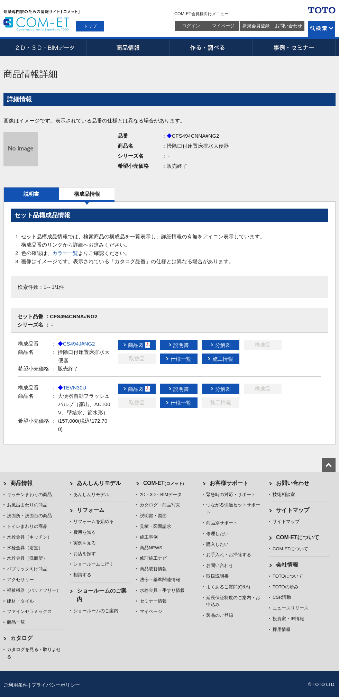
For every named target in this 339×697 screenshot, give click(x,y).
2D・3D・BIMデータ (44, 47)
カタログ (21, 638)
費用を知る (84, 532)
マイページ (223, 25)
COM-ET (163, 483)
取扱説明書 (217, 576)
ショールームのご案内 (95, 610)
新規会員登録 (255, 25)
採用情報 (282, 629)
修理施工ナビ (153, 558)
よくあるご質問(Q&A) (228, 586)
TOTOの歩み (286, 586)
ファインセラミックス (29, 611)
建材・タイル (20, 601)
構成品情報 (87, 194)
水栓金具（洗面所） (27, 558)
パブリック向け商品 (27, 568)
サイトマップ (292, 510)
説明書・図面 (153, 515)
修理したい (217, 533)
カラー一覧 (65, 253)
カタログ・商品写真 (160, 504)
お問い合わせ (288, 25)
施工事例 (149, 537)
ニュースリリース (291, 608)
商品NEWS (151, 547)
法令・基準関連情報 (160, 579)
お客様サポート (229, 483)
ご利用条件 (15, 685)
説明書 (31, 194)
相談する (82, 574)
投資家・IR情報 (288, 618)
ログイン (191, 25)
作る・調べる (211, 47)
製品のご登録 (219, 615)
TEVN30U (72, 388)
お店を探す (84, 553)
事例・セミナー (294, 47)
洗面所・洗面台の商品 (29, 515)
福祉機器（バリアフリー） (34, 590)
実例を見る (84, 542)
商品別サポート (222, 522)
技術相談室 (284, 494)
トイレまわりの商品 (27, 526)
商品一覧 (16, 622)
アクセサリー (20, 579)
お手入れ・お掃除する (228, 554)
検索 (321, 29)
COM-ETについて (298, 537)
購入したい (217, 544)
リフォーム (90, 510)
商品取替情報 (153, 568)
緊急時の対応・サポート (231, 494)
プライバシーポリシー (55, 685)
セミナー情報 (153, 601)
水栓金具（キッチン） (29, 537)
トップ (90, 26)
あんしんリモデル (99, 483)
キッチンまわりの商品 (29, 494)
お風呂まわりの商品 (27, 504)
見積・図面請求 (155, 526)
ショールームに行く (93, 564)
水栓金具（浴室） (25, 547)
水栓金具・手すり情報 (162, 590)
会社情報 (287, 565)
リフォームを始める (93, 521)
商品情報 (128, 47)
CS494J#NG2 (76, 344)
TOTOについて (288, 576)
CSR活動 (282, 597)
